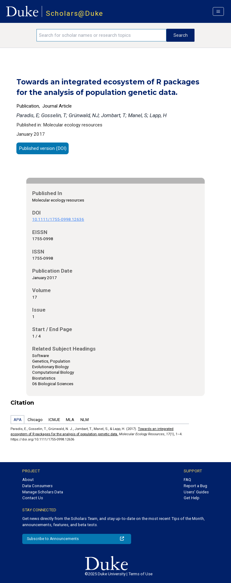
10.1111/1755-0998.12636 (58, 219)
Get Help (191, 498)
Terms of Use (140, 574)
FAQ (187, 479)
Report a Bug (195, 485)
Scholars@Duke (75, 13)
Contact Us (32, 498)
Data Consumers (37, 485)
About (28, 479)
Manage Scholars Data (42, 492)
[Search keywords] (101, 35)
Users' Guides (196, 492)
